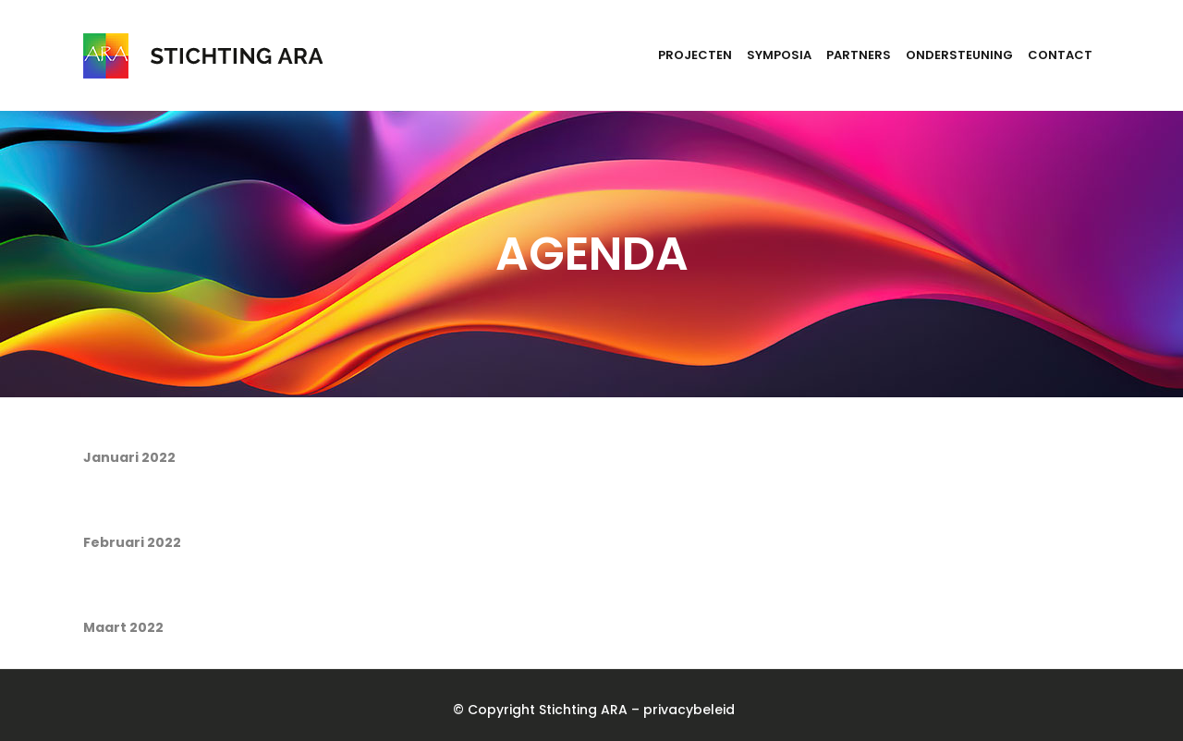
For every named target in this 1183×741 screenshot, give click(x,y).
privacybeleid (689, 709)
